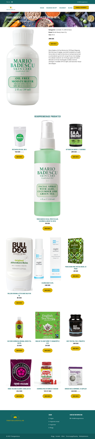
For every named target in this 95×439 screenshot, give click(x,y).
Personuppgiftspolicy (72, 436)
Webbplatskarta (83, 436)
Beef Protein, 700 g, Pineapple (76, 341)
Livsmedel (58, 30)
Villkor (63, 436)
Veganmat (62, 8)
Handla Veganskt (81, 7)
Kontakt (58, 436)
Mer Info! (53, 43)
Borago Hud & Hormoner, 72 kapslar (76, 389)
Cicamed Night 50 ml (48, 283)
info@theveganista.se (82, 2)
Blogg (70, 8)
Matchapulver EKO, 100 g (19, 149)
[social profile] (12, 2)
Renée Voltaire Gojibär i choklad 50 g (19, 389)
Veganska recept (51, 8)
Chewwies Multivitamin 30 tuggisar (47, 389)
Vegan (42, 8)
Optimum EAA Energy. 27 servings (76, 149)
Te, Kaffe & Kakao (67, 30)
